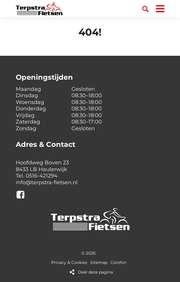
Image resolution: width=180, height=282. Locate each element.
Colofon (118, 262)
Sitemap (98, 262)
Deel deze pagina (95, 272)
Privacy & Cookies (69, 262)
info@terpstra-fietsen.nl (47, 182)
